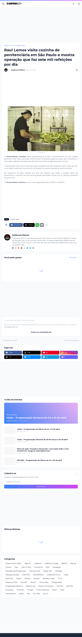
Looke (66, 575)
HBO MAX (26, 575)
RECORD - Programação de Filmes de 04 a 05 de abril (39, 460)
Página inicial (9, 45)
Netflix (18, 579)
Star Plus (69, 586)
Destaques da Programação (16, 571)
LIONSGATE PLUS (53, 575)
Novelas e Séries (49, 579)
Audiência (37, 563)
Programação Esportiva (14, 586)
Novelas (37, 579)
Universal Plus (11, 594)
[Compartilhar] (76, 70)
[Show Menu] (3, 4)
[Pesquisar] (79, 4)
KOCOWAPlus (38, 575)
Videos (21, 594)
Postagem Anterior (10, 340)
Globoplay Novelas (12, 575)
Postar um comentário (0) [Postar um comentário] (41, 332)
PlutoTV (33, 582)
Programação (20, 45)
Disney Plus (47, 571)
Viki (28, 594)
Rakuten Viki (30, 586)
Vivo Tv (45, 594)
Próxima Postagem (71, 340)
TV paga (30, 590)
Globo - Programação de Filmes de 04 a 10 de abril (38, 429)
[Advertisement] (41, 24)
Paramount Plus (11, 582)
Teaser (54, 590)
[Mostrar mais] (46, 225)
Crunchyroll (38, 567)
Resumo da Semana (45, 586)
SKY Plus (60, 586)
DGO (47, 567)
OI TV (60, 579)
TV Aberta (20, 590)
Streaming (9, 590)
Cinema (8, 567)
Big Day (73, 563)
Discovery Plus (34, 571)
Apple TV (27, 563)
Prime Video (44, 582)
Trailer (62, 590)
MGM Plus (9, 579)
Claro (16, 567)
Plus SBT (24, 582)
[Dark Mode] (74, 4)
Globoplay (58, 571)
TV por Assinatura (42, 590)
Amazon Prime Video (13, 563)
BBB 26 (64, 563)
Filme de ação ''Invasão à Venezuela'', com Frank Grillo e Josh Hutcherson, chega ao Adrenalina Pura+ (43, 450)
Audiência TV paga (51, 563)
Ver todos (72, 257)
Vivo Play (36, 594)
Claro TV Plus (26, 567)
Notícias (27, 579)
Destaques (57, 567)
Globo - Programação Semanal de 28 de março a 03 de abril (42, 440)
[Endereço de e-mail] (41, 482)
